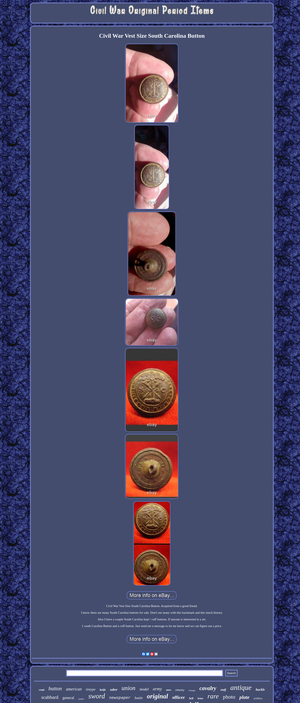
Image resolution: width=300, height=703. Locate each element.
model (144, 689)
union (128, 688)
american (74, 689)
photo (229, 697)
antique (240, 687)
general (68, 698)
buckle (260, 689)
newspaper (120, 698)
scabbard (49, 697)
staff (223, 689)
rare (213, 696)
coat (41, 689)
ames (168, 689)
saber (114, 689)
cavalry (207, 688)
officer (178, 697)
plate (244, 697)
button (55, 688)
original (157, 696)
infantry (179, 690)
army (157, 688)
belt (191, 698)
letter (200, 698)
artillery (258, 698)
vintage (192, 690)
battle (139, 698)
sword (96, 696)
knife (103, 689)
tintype (90, 689)
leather (81, 699)
